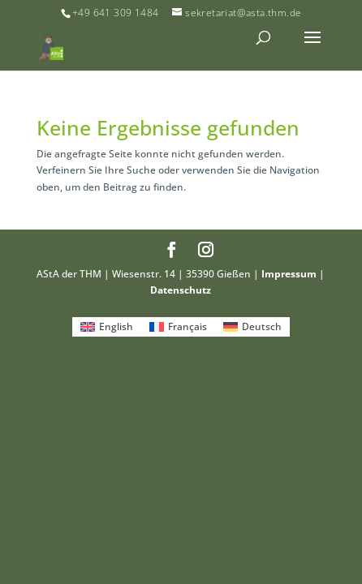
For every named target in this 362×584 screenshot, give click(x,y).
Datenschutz (180, 290)
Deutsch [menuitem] (262, 326)
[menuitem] (106, 327)
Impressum (289, 274)
